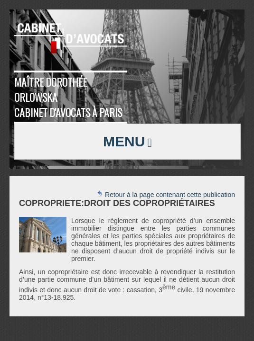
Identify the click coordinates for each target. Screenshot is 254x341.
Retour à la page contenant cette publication (165, 194)
